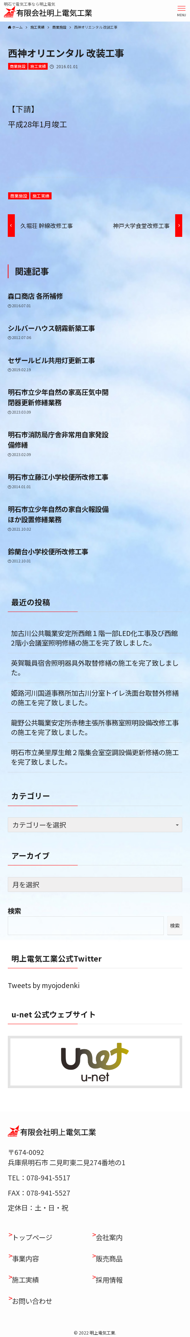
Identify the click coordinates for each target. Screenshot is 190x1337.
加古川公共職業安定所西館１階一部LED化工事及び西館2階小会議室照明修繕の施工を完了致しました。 (94, 638)
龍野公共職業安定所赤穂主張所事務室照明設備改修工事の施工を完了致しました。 (95, 727)
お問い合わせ (32, 1301)
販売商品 (109, 1258)
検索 (14, 911)
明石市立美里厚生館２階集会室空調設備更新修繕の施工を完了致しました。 (95, 757)
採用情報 (109, 1280)
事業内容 (25, 1258)
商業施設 (17, 66)
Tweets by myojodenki (43, 985)
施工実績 (38, 66)
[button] (181, 10)
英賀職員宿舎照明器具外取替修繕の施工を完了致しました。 (95, 667)
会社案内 (109, 1237)
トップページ (32, 1237)
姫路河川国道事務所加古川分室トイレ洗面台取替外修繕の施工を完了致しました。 (95, 697)
